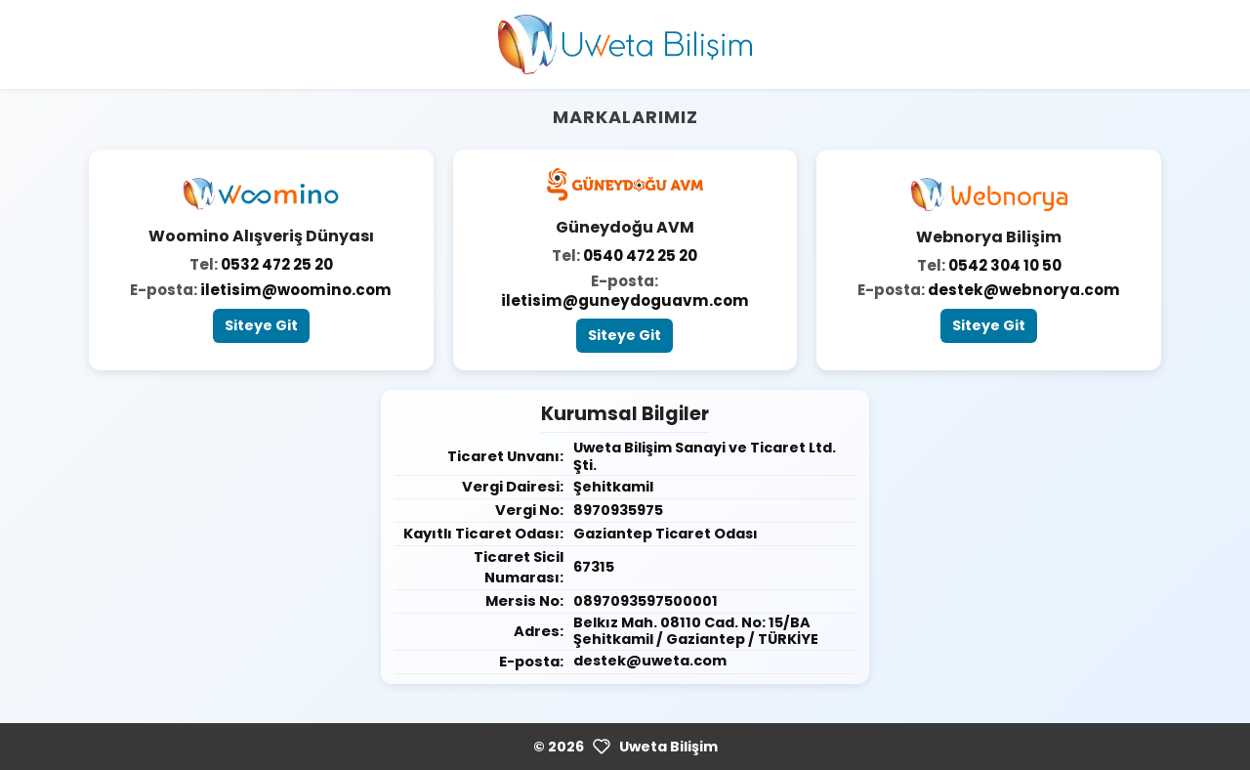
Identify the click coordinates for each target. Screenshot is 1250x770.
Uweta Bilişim (668, 746)
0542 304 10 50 (1005, 265)
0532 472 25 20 (277, 264)
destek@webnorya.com (1024, 289)
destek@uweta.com (650, 660)
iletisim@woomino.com (296, 289)
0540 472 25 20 (640, 255)
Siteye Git (261, 325)
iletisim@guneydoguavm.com (625, 300)
